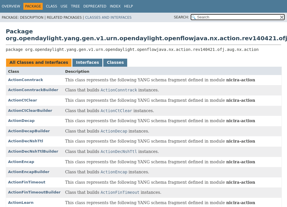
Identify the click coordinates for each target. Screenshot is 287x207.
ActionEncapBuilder (28, 172)
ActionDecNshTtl (25, 141)
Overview (11, 6)
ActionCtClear (22, 100)
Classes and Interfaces (108, 18)
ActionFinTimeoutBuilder (34, 192)
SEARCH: (181, 17)
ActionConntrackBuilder (33, 90)
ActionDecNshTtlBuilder (33, 151)
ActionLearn (20, 202)
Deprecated (94, 6)
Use (64, 6)
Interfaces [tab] (87, 62)
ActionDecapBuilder (29, 131)
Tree (75, 6)
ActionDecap (21, 120)
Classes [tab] (115, 62)
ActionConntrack (25, 80)
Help (128, 6)
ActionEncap (21, 162)
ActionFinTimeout (26, 182)
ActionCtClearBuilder (30, 110)
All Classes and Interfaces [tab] (39, 62)
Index (115, 6)
